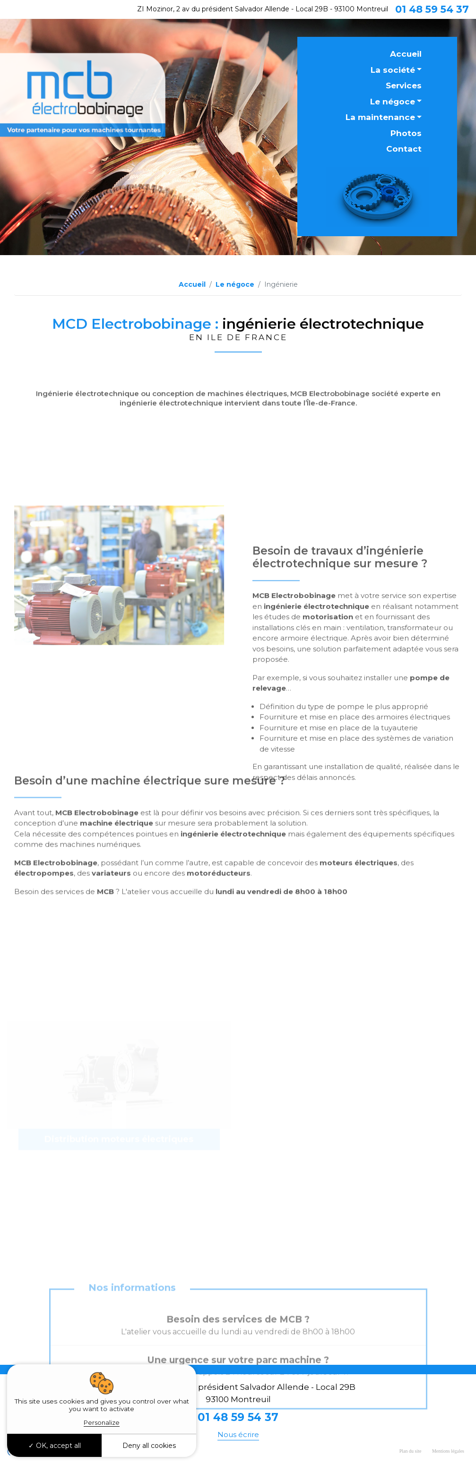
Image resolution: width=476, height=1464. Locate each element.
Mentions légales (448, 1451)
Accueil (406, 54)
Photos (406, 133)
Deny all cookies (149, 1445)
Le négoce (392, 101)
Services (404, 85)
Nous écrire (238, 1434)
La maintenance (380, 117)
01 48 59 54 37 (432, 9)
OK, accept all (54, 1445)
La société (393, 70)
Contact (404, 149)
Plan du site (410, 1451)
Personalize (102, 1422)
